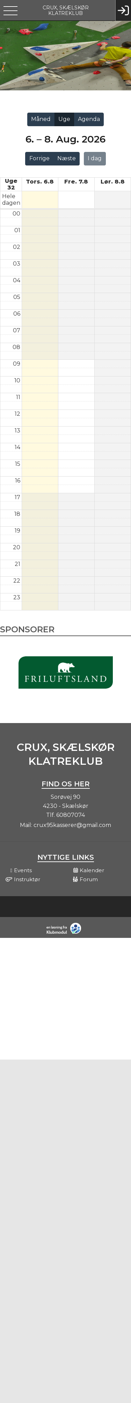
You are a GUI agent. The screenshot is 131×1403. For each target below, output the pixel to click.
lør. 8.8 (113, 181)
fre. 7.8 (76, 181)
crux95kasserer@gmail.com (72, 825)
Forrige (39, 158)
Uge (64, 119)
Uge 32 (11, 184)
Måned (41, 119)
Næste (66, 158)
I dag (95, 158)
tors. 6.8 (40, 181)
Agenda (89, 119)
